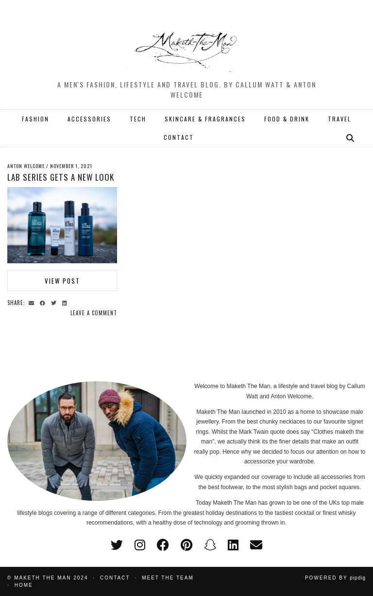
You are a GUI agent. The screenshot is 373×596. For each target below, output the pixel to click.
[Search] (350, 137)
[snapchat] (210, 545)
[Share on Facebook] (44, 302)
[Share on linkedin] (66, 302)
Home (24, 585)
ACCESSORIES (89, 119)
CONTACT (179, 137)
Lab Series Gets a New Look (60, 177)
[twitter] (117, 545)
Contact (115, 577)
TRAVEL (339, 119)
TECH (138, 119)
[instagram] (140, 545)
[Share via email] (33, 302)
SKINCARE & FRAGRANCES (205, 119)
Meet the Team (168, 577)
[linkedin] (233, 545)
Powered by (335, 577)
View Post (62, 281)
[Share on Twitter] (55, 302)
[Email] (256, 545)
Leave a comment (93, 313)
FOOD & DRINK (286, 119)
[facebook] (163, 545)
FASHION (35, 119)
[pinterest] (186, 545)
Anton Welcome (26, 166)
